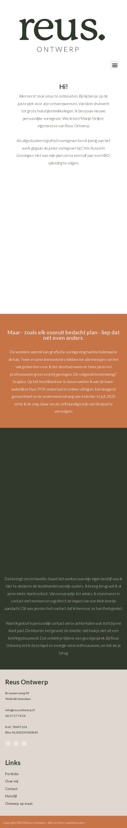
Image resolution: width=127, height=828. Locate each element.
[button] (114, 65)
